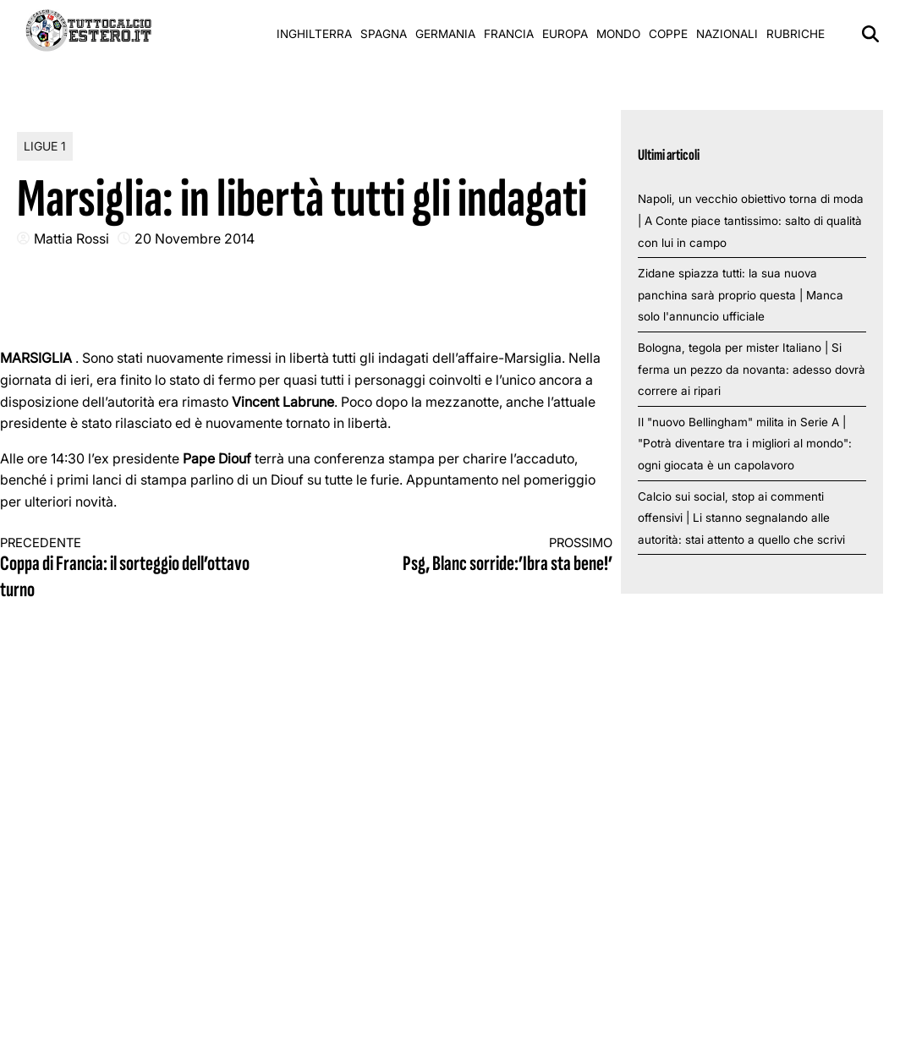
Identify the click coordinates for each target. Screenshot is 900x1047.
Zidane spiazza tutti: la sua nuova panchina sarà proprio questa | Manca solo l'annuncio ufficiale (740, 294)
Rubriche (795, 34)
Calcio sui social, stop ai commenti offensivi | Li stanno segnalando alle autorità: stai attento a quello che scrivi (741, 518)
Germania (445, 34)
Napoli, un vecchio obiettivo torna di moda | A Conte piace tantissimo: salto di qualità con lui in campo (751, 220)
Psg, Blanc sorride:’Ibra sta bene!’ (474, 556)
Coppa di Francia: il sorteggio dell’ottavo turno (138, 569)
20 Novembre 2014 (194, 238)
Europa (565, 34)
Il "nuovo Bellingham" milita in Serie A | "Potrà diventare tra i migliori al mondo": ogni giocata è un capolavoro (745, 443)
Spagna (383, 34)
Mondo (618, 34)
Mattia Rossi (71, 238)
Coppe (668, 34)
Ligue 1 (45, 146)
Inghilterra (314, 34)
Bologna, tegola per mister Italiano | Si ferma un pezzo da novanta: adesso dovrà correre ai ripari (751, 369)
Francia (509, 34)
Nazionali (727, 34)
